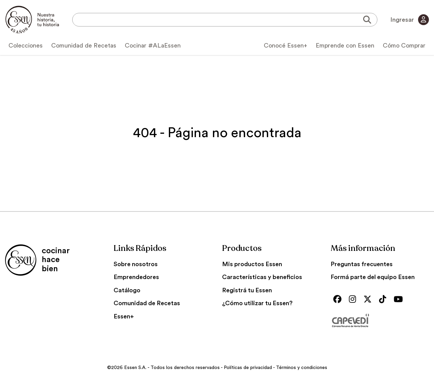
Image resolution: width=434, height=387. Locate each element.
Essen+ (124, 316)
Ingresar (409, 19)
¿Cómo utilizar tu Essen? (257, 303)
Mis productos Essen (252, 264)
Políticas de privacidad (248, 367)
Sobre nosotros (136, 264)
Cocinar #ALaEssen (153, 45)
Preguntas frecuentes (362, 264)
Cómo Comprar (404, 45)
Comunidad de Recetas (83, 45)
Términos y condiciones (301, 367)
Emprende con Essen (345, 45)
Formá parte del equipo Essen (373, 277)
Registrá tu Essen (247, 290)
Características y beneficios (262, 277)
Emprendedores (136, 277)
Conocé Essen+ (285, 45)
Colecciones (25, 45)
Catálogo (127, 290)
